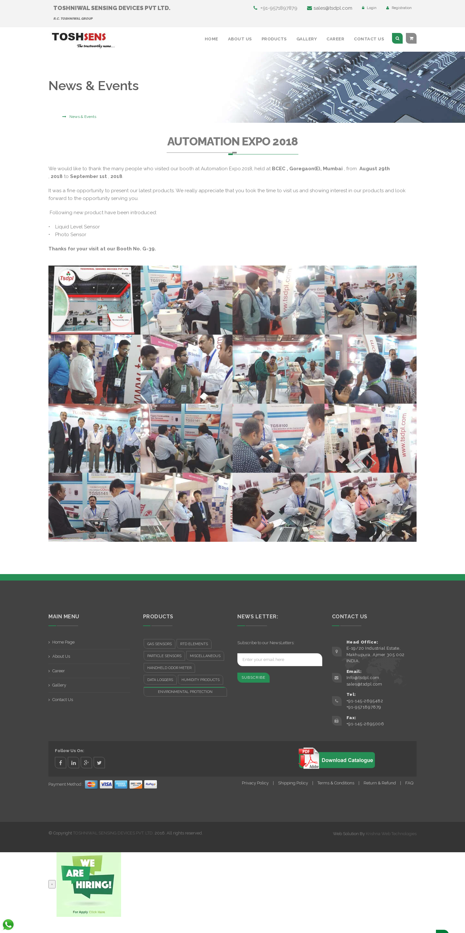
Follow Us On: (69, 750)
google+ (86, 762)
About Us (240, 39)
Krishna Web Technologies (391, 833)
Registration (399, 8)
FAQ (409, 783)
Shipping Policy (293, 783)
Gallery (306, 39)
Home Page (63, 642)
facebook (60, 762)
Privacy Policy (255, 783)
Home (211, 39)
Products (274, 39)
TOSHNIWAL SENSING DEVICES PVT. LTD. (113, 833)
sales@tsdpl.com (329, 8)
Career (335, 39)
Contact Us (369, 39)
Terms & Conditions (335, 783)
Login (369, 8)
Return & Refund (380, 783)
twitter (99, 762)
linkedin (73, 762)
